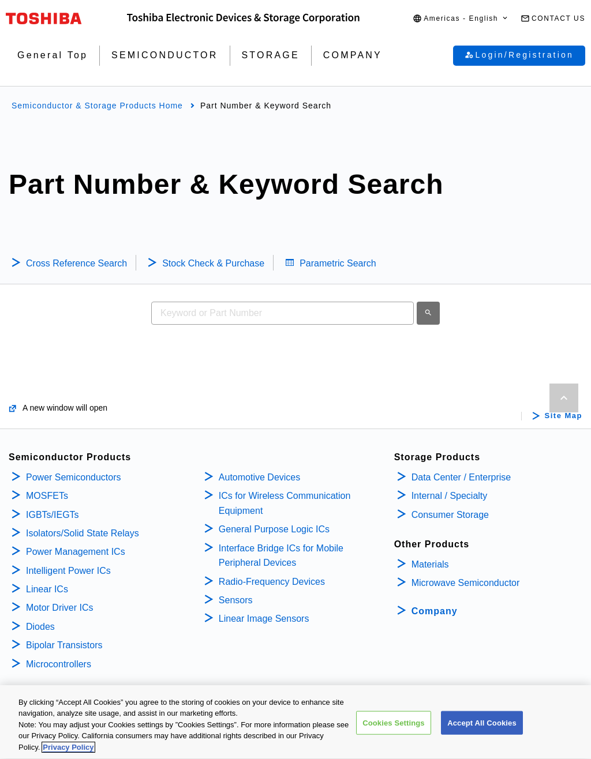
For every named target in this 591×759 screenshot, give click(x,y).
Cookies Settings (393, 726)
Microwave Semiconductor (466, 583)
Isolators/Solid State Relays (82, 533)
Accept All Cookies (482, 726)
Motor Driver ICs (59, 608)
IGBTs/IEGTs (52, 515)
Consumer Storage (450, 515)
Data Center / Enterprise (461, 477)
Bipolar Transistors (64, 645)
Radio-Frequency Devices (272, 582)
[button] (461, 19)
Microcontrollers (58, 664)
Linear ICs (47, 589)
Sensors (236, 600)
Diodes (40, 627)
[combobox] (282, 313)
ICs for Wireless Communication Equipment (285, 503)
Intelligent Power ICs (68, 571)
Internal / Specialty (450, 496)
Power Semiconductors (73, 477)
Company (435, 611)
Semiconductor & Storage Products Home (97, 105)
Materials (430, 564)
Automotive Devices (259, 477)
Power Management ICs (75, 552)
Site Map (563, 416)
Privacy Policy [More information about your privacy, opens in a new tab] (68, 751)
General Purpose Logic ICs (274, 529)
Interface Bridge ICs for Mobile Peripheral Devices (281, 555)
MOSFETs (47, 496)
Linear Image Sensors (264, 618)
